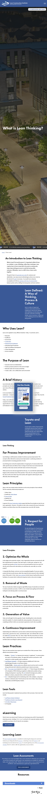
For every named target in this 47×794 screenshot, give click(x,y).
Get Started (23, 407)
